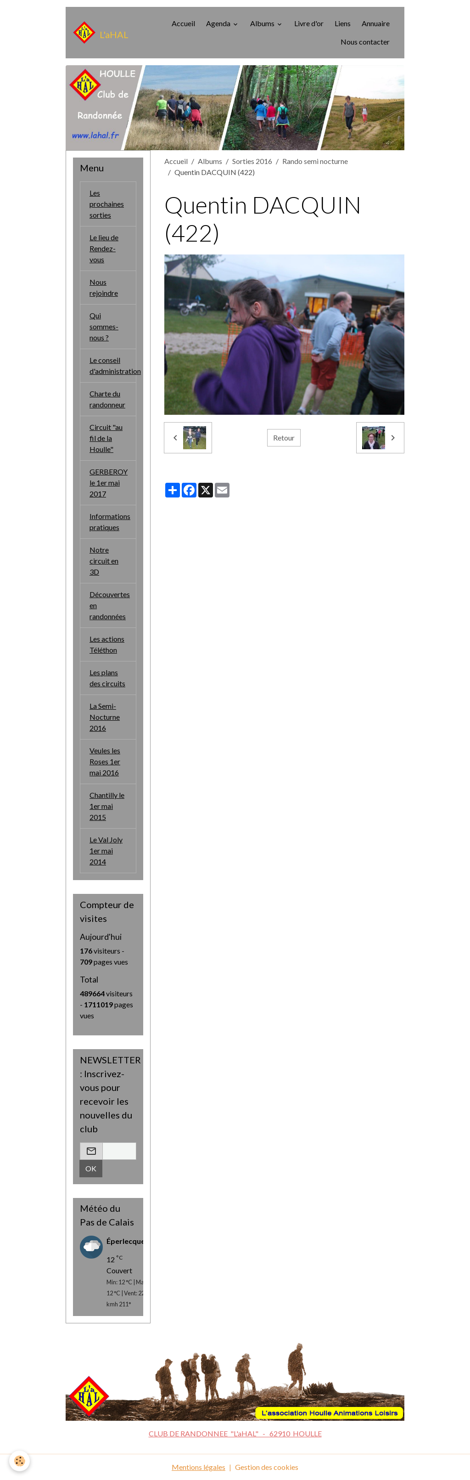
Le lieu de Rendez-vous (104, 248)
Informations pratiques (110, 521)
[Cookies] (19, 1461)
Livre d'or (309, 23)
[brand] (98, 32)
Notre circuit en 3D (104, 560)
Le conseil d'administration (113, 365)
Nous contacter (365, 41)
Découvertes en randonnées (110, 605)
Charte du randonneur (107, 399)
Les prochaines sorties (107, 203)
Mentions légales (198, 1467)
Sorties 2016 (252, 161)
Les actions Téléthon (107, 644)
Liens (343, 23)
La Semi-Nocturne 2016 (105, 716)
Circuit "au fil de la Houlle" (106, 438)
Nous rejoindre (104, 287)
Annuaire (376, 23)
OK (90, 1168)
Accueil (183, 23)
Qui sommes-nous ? (104, 326)
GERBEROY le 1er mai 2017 (109, 482)
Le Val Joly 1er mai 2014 (106, 850)
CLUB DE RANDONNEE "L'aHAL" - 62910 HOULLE (235, 1433)
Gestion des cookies (266, 1467)
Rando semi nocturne (315, 161)
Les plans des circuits (107, 678)
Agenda (219, 23)
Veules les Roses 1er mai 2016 (105, 761)
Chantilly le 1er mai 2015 (107, 806)
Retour (284, 437)
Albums (263, 23)
